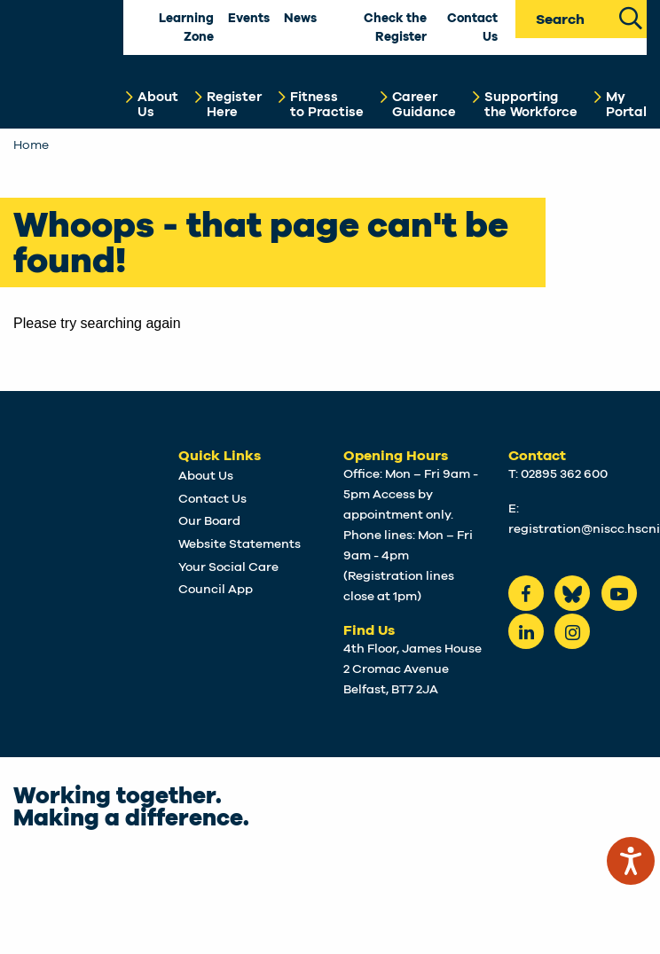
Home (31, 145)
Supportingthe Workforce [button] (531, 104)
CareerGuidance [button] (424, 104)
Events (249, 18)
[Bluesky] (572, 593)
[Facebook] (526, 593)
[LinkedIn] (526, 631)
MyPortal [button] (626, 104)
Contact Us (472, 27)
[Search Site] (630, 16)
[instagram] (572, 631)
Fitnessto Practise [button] (327, 104)
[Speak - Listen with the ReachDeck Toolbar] (631, 861)
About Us (205, 476)
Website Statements (239, 544)
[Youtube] (619, 593)
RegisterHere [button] (234, 104)
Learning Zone (186, 27)
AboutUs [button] (158, 104)
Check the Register (395, 27)
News (300, 18)
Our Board (209, 521)
